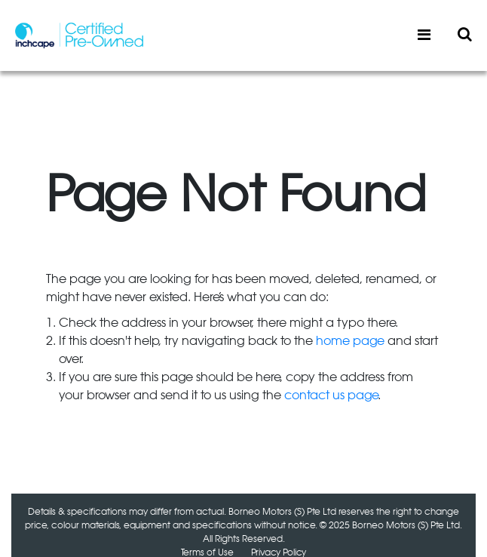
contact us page (331, 395)
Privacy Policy (278, 552)
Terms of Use (207, 552)
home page (350, 341)
